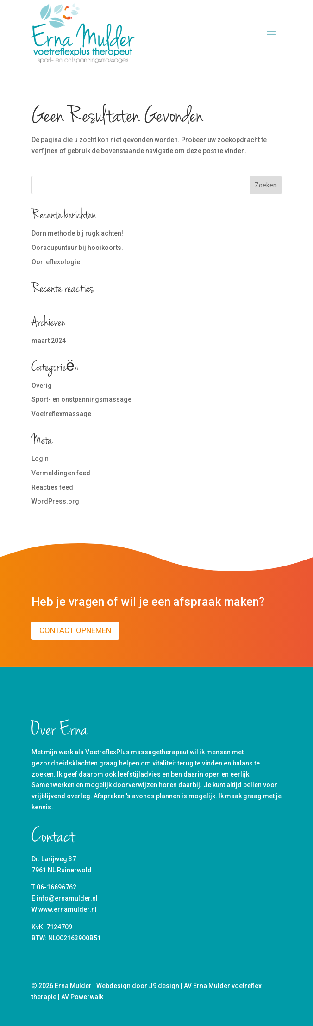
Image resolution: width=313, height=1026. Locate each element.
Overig (41, 385)
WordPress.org (55, 501)
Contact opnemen (75, 630)
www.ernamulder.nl (67, 909)
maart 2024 (48, 340)
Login (40, 458)
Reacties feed (52, 487)
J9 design (164, 985)
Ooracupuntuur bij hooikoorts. (77, 247)
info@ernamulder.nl (67, 898)
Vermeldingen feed (60, 473)
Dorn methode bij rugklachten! (77, 233)
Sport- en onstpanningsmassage (81, 399)
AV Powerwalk (82, 997)
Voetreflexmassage (61, 413)
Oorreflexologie (55, 262)
